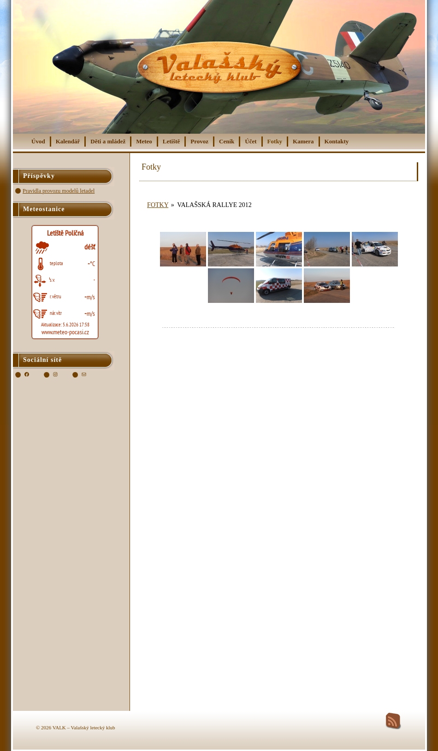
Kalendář (68, 141)
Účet (250, 141)
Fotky (275, 141)
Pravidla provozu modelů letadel (59, 191)
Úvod (38, 141)
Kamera (303, 141)
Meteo (144, 141)
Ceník (226, 141)
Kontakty (337, 141)
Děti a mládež (107, 141)
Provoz (199, 141)
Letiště (171, 141)
